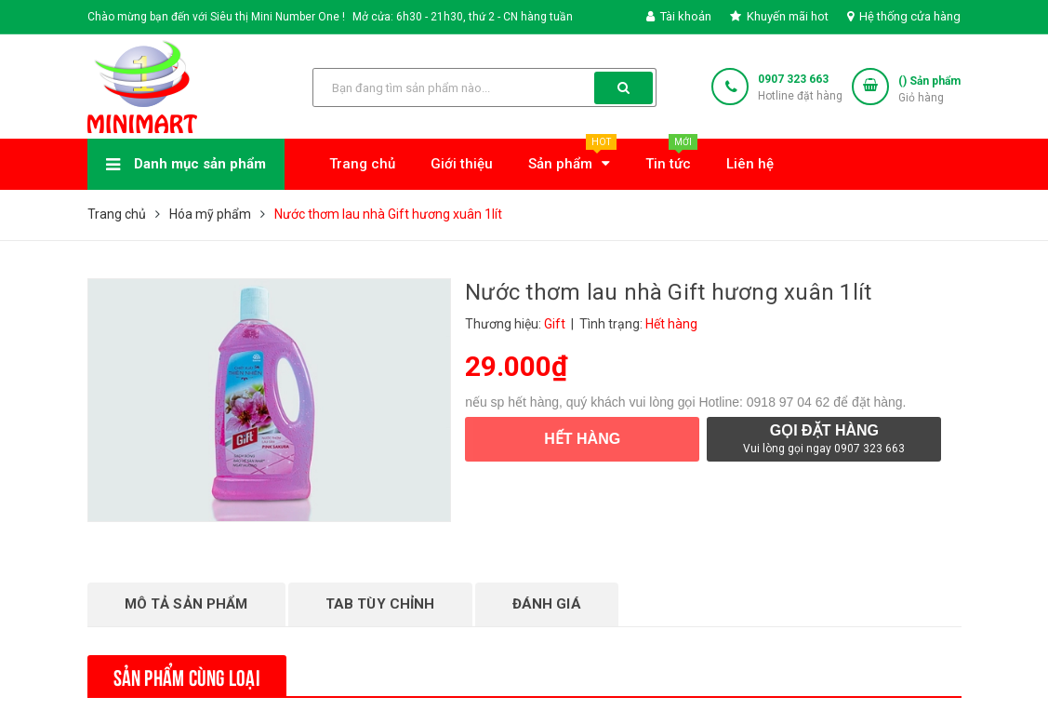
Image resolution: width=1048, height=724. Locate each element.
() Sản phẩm (929, 90)
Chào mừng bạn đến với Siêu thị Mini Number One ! (216, 16)
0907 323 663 (793, 79)
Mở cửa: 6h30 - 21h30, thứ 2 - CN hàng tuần (462, 16)
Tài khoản (678, 16)
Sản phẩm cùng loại (186, 676)
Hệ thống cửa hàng (904, 16)
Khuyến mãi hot (779, 16)
